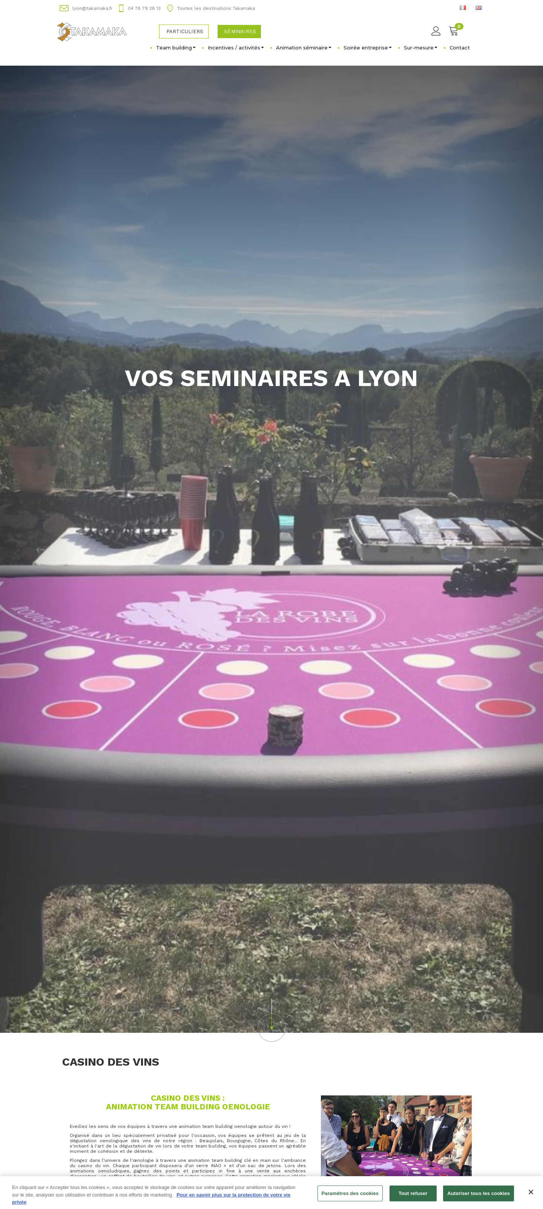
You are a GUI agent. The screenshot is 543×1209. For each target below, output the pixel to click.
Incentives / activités (236, 48)
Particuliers (184, 31)
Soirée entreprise (368, 48)
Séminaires (240, 31)
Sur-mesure (420, 48)
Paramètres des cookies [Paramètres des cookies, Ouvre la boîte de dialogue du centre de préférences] (350, 1196)
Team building (176, 48)
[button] (40, 549)
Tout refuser (413, 1196)
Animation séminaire (303, 48)
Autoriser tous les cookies (478, 1196)
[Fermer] (531, 1195)
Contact (459, 48)
